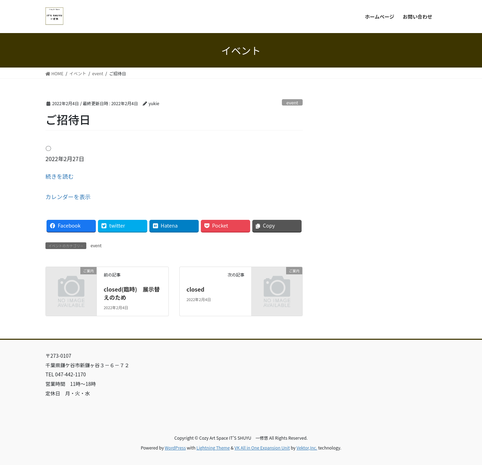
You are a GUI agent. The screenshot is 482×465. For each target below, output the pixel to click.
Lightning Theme (213, 448)
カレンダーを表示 (68, 196)
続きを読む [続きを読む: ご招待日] (59, 176)
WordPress (175, 448)
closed (195, 289)
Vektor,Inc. (306, 448)
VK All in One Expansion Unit (262, 448)
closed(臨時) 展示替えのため (132, 293)
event (292, 102)
